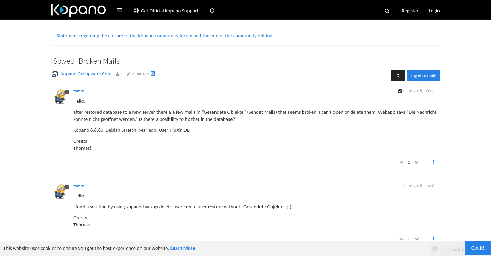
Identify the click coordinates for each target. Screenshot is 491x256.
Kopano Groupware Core (86, 73)
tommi (79, 90)
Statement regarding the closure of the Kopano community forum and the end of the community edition (164, 36)
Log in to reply (423, 75)
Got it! (478, 248)
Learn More (182, 248)
